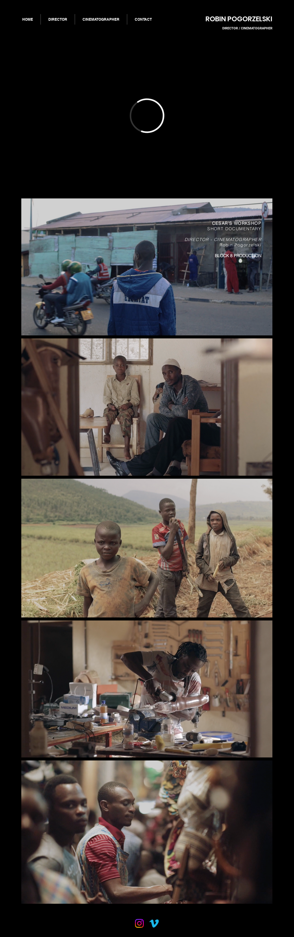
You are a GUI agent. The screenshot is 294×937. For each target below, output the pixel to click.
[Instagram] (139, 923)
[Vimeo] (154, 923)
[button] (58, 19)
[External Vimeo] (146, 115)
